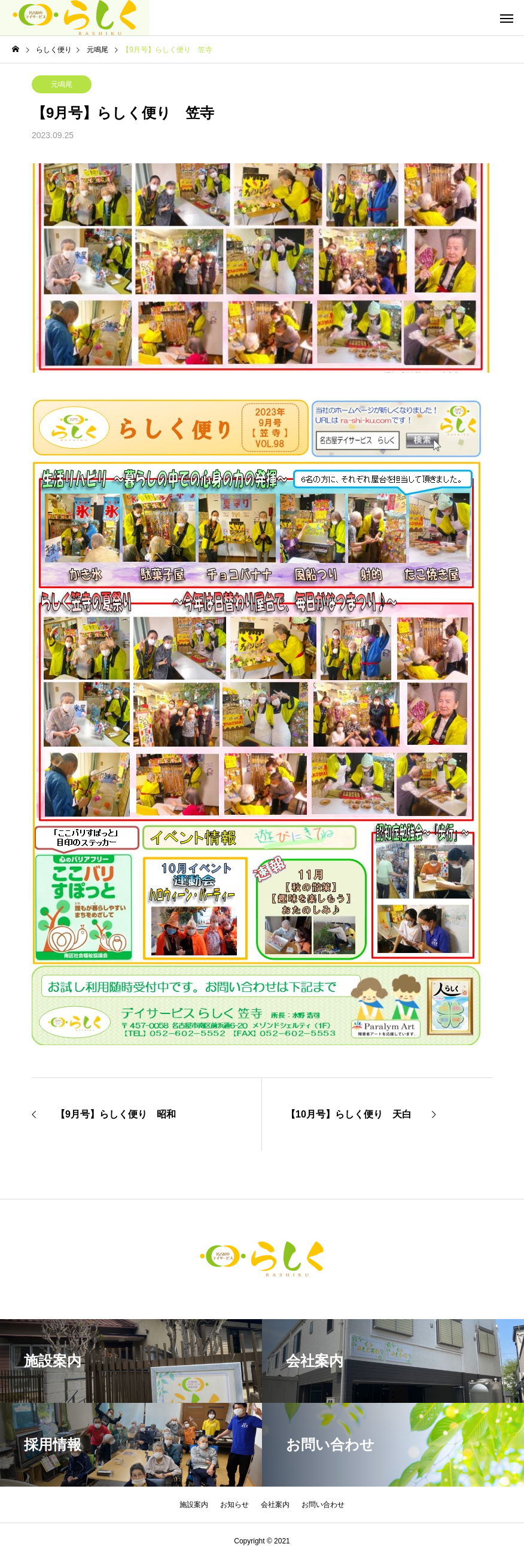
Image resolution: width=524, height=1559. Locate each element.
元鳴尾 (61, 84)
